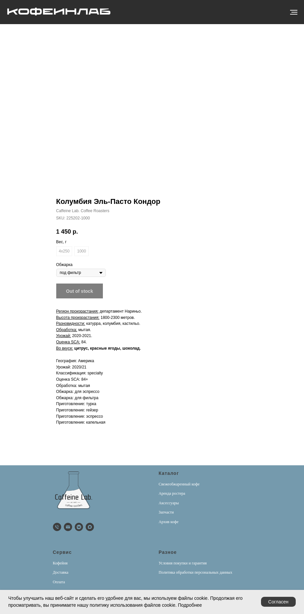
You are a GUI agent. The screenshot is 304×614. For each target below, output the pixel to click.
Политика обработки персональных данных (196, 572)
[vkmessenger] (79, 527)
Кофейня (60, 563)
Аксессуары (169, 503)
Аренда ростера (172, 493)
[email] (68, 527)
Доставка (60, 572)
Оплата (59, 582)
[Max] (90, 527)
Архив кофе (169, 521)
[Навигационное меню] (293, 12)
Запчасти (166, 512)
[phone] (57, 527)
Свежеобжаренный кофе (179, 484)
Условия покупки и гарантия (183, 563)
